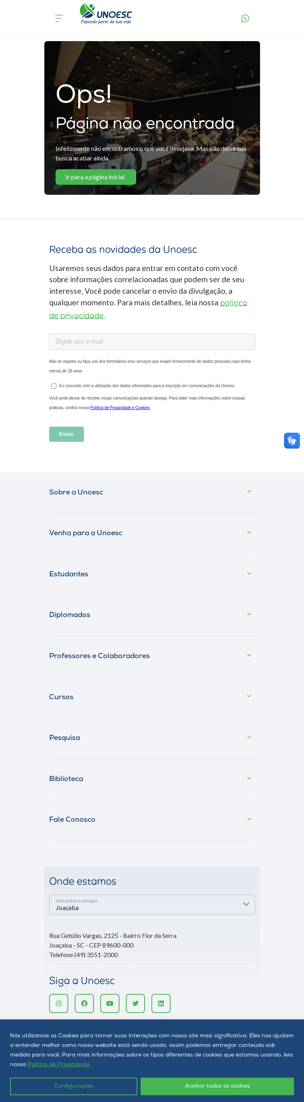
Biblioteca (66, 779)
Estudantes (68, 574)
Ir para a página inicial (95, 176)
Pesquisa (64, 738)
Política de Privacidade (58, 1065)
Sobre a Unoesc (76, 493)
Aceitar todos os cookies (217, 1086)
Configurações (73, 1086)
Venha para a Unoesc (85, 533)
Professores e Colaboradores (99, 656)
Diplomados (69, 615)
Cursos (61, 697)
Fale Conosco (72, 820)
